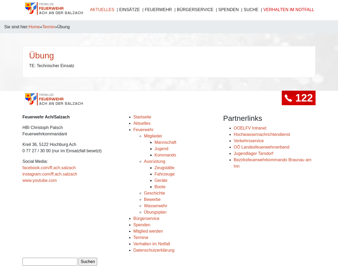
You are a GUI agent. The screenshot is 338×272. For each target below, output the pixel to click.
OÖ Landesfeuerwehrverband (261, 147)
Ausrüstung (154, 161)
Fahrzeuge (164, 174)
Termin (48, 27)
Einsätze (129, 9)
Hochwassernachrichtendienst (262, 134)
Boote (160, 187)
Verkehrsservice (249, 141)
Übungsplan (155, 212)
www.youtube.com (39, 180)
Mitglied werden (148, 231)
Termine (140, 237)
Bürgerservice (195, 9)
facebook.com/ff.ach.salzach (49, 167)
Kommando (165, 155)
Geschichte (154, 193)
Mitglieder (153, 136)
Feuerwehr (158, 9)
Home (34, 27)
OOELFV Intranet (250, 128)
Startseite (142, 117)
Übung (41, 55)
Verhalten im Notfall (288, 9)
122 (298, 98)
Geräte (160, 180)
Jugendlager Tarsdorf (253, 153)
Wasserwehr (155, 206)
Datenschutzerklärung (154, 250)
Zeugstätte (164, 167)
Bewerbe (152, 199)
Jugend (161, 148)
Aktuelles (102, 9)
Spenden (228, 9)
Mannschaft (165, 142)
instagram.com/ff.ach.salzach (49, 174)
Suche (251, 9)
